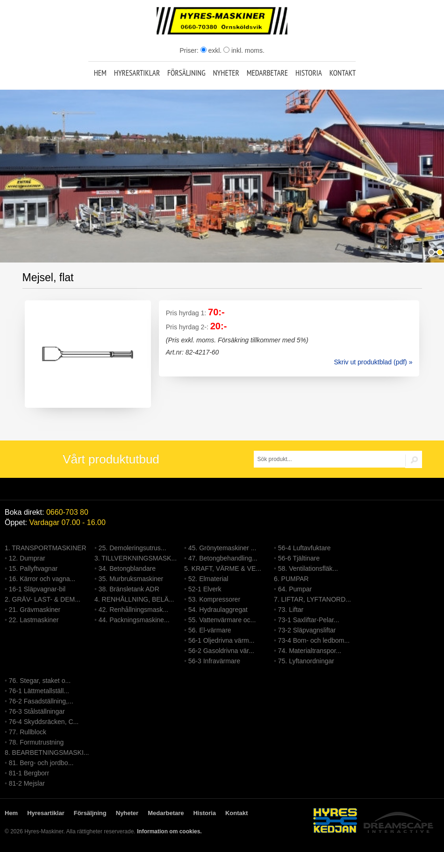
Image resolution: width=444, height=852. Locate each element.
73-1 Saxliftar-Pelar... (308, 620)
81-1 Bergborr (29, 773)
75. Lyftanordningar (306, 661)
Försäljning (186, 73)
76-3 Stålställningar (37, 711)
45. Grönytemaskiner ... (222, 548)
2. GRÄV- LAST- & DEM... (42, 599)
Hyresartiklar (137, 73)
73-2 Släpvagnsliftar (307, 630)
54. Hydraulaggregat (218, 609)
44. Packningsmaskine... (134, 620)
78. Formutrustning (36, 742)
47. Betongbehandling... (223, 558)
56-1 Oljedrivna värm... (221, 640)
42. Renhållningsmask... (133, 609)
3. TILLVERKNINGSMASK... (135, 558)
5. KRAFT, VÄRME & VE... (222, 568)
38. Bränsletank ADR (129, 589)
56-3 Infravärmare (214, 661)
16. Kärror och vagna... (42, 578)
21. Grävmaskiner (34, 609)
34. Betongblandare (127, 568)
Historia (308, 73)
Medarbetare (267, 73)
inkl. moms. (244, 50)
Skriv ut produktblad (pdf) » (373, 362)
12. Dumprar (27, 558)
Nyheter (226, 73)
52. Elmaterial (208, 578)
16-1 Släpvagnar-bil (37, 589)
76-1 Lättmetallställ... (39, 691)
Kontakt (342, 73)
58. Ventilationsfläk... (308, 568)
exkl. (211, 50)
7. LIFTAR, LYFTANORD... (312, 599)
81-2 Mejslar (27, 783)
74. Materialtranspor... (309, 650)
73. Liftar (290, 609)
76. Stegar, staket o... (40, 680)
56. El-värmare (209, 630)
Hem (100, 73)
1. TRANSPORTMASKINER (45, 548)
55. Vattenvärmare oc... (222, 620)
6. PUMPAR (291, 578)
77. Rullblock (27, 732)
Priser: (189, 50)
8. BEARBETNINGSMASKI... (47, 752)
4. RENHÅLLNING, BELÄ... (134, 599)
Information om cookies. (169, 831)
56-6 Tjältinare (299, 558)
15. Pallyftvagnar (33, 568)
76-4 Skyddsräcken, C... (44, 721)
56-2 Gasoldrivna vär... (221, 650)
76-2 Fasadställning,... (41, 701)
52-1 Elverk (205, 589)
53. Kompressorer (214, 599)
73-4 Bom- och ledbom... (314, 640)
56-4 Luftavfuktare (304, 548)
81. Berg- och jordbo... (41, 763)
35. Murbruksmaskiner (131, 578)
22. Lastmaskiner (34, 620)
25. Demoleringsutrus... (132, 548)
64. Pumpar (295, 589)
